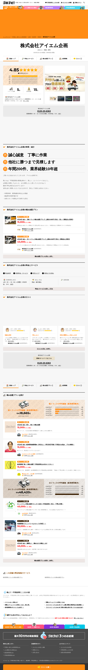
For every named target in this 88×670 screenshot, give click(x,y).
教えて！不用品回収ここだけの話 (18, 592)
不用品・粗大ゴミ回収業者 (10, 7)
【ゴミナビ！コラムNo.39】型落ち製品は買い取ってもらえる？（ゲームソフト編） (65, 607)
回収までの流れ (49, 273)
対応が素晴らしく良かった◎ (68, 335)
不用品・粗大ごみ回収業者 (12, 647)
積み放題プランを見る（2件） (44, 256)
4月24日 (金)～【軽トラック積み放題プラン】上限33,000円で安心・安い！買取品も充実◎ (45, 219)
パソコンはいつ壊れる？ (11, 602)
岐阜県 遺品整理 (54, 627)
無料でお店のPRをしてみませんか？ (19, 615)
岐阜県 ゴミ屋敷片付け (34, 627)
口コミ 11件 (30, 455)
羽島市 (39, 37)
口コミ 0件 (30, 436)
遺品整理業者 (49, 7)
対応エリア (36, 273)
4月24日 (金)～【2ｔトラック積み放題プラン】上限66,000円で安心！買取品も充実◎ (43, 239)
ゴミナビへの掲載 (67, 2)
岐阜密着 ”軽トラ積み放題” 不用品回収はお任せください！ (35, 464)
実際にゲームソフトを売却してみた (55, 602)
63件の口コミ (24, 73)
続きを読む (11, 341)
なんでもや (25, 434)
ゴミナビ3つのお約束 (66, 647)
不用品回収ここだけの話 (53, 2)
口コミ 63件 (30, 230)
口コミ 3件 (29, 475)
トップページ (6, 37)
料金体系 (8, 273)
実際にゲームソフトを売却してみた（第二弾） (17, 605)
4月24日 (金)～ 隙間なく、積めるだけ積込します (32, 543)
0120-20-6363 (44, 111)
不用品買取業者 (70, 7)
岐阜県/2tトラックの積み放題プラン (54, 577)
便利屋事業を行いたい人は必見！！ (14, 607)
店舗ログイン (78, 2)
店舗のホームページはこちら (44, 358)
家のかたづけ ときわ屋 (28, 473)
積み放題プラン (48, 59)
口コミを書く (46, 667)
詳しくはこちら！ (79, 618)
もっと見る (79, 607)
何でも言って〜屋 (26, 533)
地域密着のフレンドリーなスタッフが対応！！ (31, 523)
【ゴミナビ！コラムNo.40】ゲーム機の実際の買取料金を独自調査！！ (65, 605)
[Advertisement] (44, 22)
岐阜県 (34, 37)
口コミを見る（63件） (44, 349)
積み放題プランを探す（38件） (44, 560)
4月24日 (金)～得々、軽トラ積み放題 (28, 425)
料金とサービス (29, 58)
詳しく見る (26, 100)
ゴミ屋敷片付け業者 (30, 7)
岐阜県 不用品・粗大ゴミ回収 (13, 627)
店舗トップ (12, 58)
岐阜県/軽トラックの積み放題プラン (13, 577)
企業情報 (64, 58)
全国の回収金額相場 (66, 652)
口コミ (79, 59)
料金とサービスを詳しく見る (44, 289)
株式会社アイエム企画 (49, 37)
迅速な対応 (8, 335)
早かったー (35, 335)
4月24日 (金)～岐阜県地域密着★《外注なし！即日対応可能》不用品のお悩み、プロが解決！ (46, 444)
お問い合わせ (35, 652)
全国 (29, 37)
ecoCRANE (25, 513)
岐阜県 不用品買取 (75, 627)
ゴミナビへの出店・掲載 (38, 647)
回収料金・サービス (21, 273)
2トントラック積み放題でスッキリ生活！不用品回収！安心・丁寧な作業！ (40, 504)
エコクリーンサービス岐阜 (28, 454)
